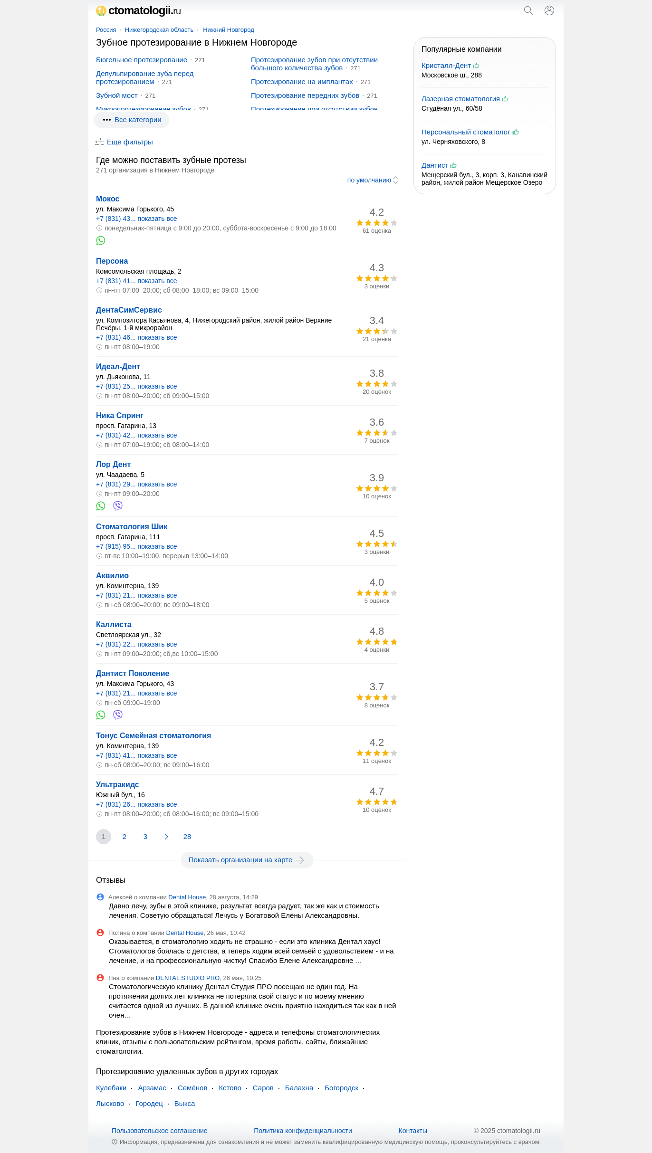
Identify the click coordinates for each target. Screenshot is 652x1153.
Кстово (230, 1088)
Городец (149, 1103)
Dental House (187, 897)
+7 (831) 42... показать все (136, 435)
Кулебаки (111, 1088)
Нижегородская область (159, 29)
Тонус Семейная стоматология (153, 736)
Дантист (435, 165)
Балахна (299, 1088)
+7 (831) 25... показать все (136, 386)
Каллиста (114, 624)
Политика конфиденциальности (303, 1130)
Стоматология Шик (131, 527)
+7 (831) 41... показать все (136, 281)
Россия (106, 29)
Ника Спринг (120, 415)
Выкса (184, 1103)
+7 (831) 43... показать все (136, 218)
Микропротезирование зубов (143, 109)
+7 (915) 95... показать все (136, 546)
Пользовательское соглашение (160, 1130)
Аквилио (112, 576)
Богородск (341, 1088)
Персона (112, 261)
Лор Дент (113, 464)
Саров (263, 1088)
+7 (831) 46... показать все (136, 337)
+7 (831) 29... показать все (136, 484)
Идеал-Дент (118, 366)
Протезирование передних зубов (305, 95)
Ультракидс (117, 785)
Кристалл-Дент (446, 65)
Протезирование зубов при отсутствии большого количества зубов (314, 64)
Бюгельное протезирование (141, 60)
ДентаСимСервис (129, 310)
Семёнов (192, 1088)
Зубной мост (117, 95)
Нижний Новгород (228, 29)
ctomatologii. (138, 10)
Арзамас (152, 1088)
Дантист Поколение (133, 673)
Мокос (107, 199)
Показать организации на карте (247, 860)
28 (187, 836)
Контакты (413, 1130)
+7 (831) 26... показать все (136, 804)
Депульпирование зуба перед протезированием (145, 77)
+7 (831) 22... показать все (136, 644)
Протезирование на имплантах (302, 81)
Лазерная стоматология (461, 99)
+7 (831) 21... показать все (136, 595)
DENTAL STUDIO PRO (188, 977)
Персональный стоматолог (466, 132)
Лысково (110, 1103)
